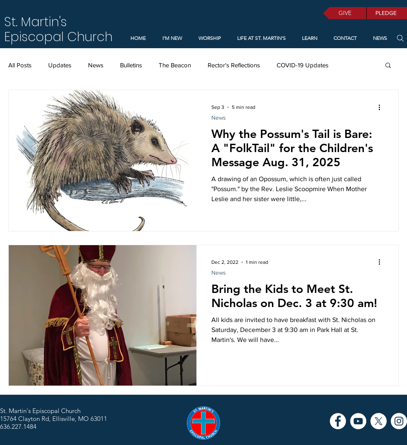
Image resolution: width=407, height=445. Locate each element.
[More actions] (382, 107)
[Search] (400, 38)
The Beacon (175, 65)
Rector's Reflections (234, 65)
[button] (308, 38)
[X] (378, 421)
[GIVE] (344, 13)
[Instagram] (399, 421)
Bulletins (131, 65)
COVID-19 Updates (303, 65)
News (95, 65)
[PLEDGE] (386, 13)
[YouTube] (358, 421)
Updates (59, 65)
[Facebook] (338, 421)
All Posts (20, 65)
